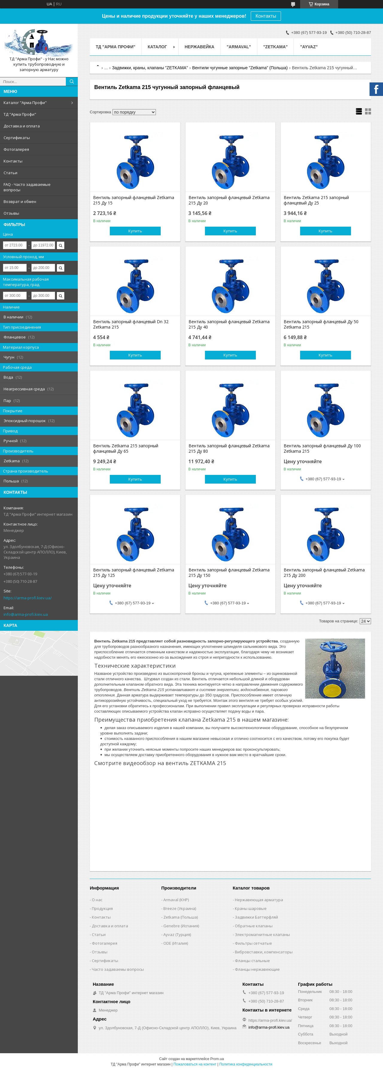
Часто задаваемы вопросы (118, 969)
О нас (97, 899)
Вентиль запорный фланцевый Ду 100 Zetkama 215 (322, 448)
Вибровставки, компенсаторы (264, 952)
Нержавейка (200, 46)
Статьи (10, 172)
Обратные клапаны (254, 925)
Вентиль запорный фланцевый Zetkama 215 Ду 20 (229, 200)
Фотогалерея (16, 149)
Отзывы (11, 213)
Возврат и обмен (20, 201)
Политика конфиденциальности (245, 1064)
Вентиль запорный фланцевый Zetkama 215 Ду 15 (133, 200)
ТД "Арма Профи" (20, 114)
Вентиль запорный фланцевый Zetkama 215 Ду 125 (133, 572)
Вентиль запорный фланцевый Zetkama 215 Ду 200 (324, 572)
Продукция (102, 908)
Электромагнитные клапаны (262, 934)
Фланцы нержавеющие (257, 969)
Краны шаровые (251, 908)
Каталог (157, 46)
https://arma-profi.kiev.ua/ (28, 598)
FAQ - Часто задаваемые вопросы (27, 187)
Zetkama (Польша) (180, 917)
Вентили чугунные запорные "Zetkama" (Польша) (240, 67)
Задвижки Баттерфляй (256, 917)
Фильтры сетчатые (253, 943)
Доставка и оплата (22, 126)
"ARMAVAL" (239, 46)
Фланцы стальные (252, 960)
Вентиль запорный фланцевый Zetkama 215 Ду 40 (229, 324)
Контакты (266, 16)
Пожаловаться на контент (195, 1064)
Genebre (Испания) (181, 925)
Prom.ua (217, 1059)
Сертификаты (17, 137)
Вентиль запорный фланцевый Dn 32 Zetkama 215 (130, 324)
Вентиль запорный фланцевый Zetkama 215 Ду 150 (229, 572)
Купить (135, 231)
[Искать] (72, 81)
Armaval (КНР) (176, 899)
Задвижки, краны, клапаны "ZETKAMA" (150, 67)
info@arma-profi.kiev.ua (26, 614)
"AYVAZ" (308, 46)
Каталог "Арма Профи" (25, 102)
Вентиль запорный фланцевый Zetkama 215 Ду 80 (229, 448)
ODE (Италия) (175, 943)
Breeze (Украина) (179, 908)
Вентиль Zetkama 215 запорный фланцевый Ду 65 (125, 448)
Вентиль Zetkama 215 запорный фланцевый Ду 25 (316, 200)
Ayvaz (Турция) (177, 934)
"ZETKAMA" (275, 46)
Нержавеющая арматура (259, 899)
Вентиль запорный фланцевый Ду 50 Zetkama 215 (321, 324)
